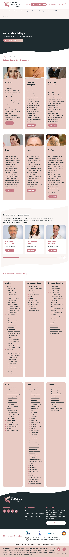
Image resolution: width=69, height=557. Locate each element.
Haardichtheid (33, 470)
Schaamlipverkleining (34, 303)
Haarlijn (31, 466)
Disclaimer (17, 544)
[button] (28, 4)
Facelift (9, 287)
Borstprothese (54, 327)
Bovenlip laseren (35, 403)
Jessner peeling (12, 419)
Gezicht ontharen (36, 407)
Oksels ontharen (35, 423)
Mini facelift (11, 289)
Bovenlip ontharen (36, 405)
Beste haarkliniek (34, 480)
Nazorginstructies (34, 451)
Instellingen (61, 553)
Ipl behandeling (33, 443)
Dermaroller (10, 429)
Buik (30, 297)
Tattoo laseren (55, 398)
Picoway (53, 405)
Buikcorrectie (32, 291)
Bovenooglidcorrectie (14, 332)
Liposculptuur (32, 307)
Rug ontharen (35, 431)
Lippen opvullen (12, 362)
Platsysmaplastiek (13, 305)
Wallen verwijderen (13, 342)
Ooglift (10, 344)
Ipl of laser (32, 441)
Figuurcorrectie (32, 287)
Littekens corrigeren (12, 425)
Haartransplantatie (33, 445)
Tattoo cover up (55, 400)
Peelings (9, 409)
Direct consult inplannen (39, 4)
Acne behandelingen (12, 431)
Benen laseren (35, 392)
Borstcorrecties (54, 287)
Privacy (24, 544)
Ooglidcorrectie (11, 329)
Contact (5, 17)
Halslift (10, 297)
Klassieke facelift (13, 295)
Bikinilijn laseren (35, 398)
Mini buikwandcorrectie (35, 289)
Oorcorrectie (10, 317)
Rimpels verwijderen (14, 354)
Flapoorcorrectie (12, 321)
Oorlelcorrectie (11, 315)
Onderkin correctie (13, 313)
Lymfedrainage (32, 301)
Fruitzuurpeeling (12, 413)
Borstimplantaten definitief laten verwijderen (56, 319)
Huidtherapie (10, 390)
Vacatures (63, 11)
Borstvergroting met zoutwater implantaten (57, 301)
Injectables (10, 350)
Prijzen (34, 11)
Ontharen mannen (36, 427)
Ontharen (33, 425)
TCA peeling (11, 417)
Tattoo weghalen (56, 392)
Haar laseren (34, 413)
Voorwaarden (31, 544)
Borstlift (52, 323)
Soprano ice (34, 439)
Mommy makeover (33, 311)
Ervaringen (42, 11)
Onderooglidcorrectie (14, 334)
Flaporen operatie (13, 319)
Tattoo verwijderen (55, 388)
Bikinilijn (33, 396)
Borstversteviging (55, 289)
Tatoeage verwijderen (57, 403)
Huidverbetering (11, 388)
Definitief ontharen (33, 388)
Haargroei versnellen (35, 484)
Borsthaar (34, 400)
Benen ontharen (35, 394)
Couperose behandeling (13, 394)
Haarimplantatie (33, 482)
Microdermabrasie (12, 427)
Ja (58, 549)
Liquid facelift (12, 293)
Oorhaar (33, 429)
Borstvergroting (54, 293)
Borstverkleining (54, 291)
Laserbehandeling (13, 403)
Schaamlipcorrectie (33, 305)
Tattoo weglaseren (56, 390)
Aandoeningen (25, 11)
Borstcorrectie (54, 325)
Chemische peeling (13, 415)
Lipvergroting (12, 360)
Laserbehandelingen (12, 396)
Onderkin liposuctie (13, 311)
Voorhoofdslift (12, 303)
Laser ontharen (33, 390)
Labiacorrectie (32, 309)
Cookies (38, 544)
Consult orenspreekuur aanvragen (12, 325)
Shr (32, 437)
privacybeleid (50, 518)
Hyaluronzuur (12, 366)
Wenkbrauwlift (12, 301)
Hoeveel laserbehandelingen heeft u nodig (56, 409)
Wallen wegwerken (13, 340)
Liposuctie (31, 293)
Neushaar (33, 419)
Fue (30, 474)
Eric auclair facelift (13, 299)
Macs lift (10, 291)
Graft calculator (34, 472)
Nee (64, 549)
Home (5, 11)
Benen (31, 299)
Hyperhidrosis (12, 364)
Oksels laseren (35, 421)
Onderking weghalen (14, 309)
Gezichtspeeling (12, 411)
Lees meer (10, 123)
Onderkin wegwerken (14, 307)
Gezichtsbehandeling (13, 392)
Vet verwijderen (34, 295)
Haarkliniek (32, 468)
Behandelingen (14, 11)
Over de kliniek (52, 11)
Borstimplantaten (55, 329)
